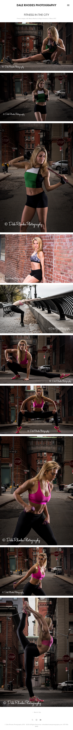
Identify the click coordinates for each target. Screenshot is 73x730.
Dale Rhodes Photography (36, 5)
